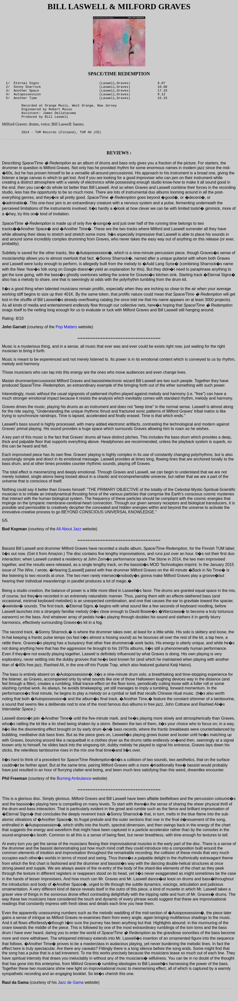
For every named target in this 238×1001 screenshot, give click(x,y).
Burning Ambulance (74, 788)
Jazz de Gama (70, 992)
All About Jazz (68, 539)
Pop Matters (66, 336)
